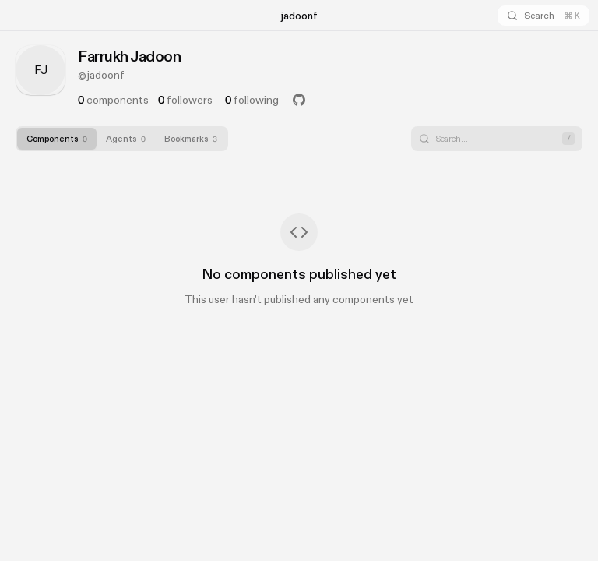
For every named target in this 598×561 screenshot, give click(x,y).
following (252, 100)
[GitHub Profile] (299, 100)
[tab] (57, 139)
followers (185, 100)
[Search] (543, 15)
